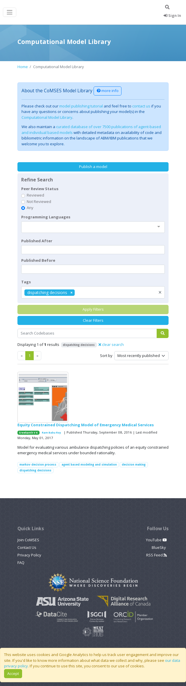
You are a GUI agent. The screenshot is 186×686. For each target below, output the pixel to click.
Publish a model (93, 166)
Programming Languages (45, 217)
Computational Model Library (47, 117)
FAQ (20, 562)
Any (30, 207)
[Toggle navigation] (9, 12)
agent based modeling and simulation (89, 464)
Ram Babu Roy (51, 432)
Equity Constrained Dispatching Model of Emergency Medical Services (85, 424)
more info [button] (108, 90)
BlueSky (159, 547)
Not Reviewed (39, 201)
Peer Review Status (39, 188)
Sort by (106, 355)
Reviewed (35, 195)
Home (22, 66)
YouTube (156, 539)
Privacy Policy (29, 555)
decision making (134, 464)
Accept (13, 673)
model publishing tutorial (81, 106)
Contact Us (26, 547)
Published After (36, 240)
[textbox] (93, 249)
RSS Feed (156, 555)
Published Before (38, 260)
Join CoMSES (28, 539)
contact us (141, 106)
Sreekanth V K (28, 432)
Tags (26, 282)
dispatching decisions (35, 470)
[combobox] (93, 227)
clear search (111, 344)
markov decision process (37, 464)
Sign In (172, 15)
